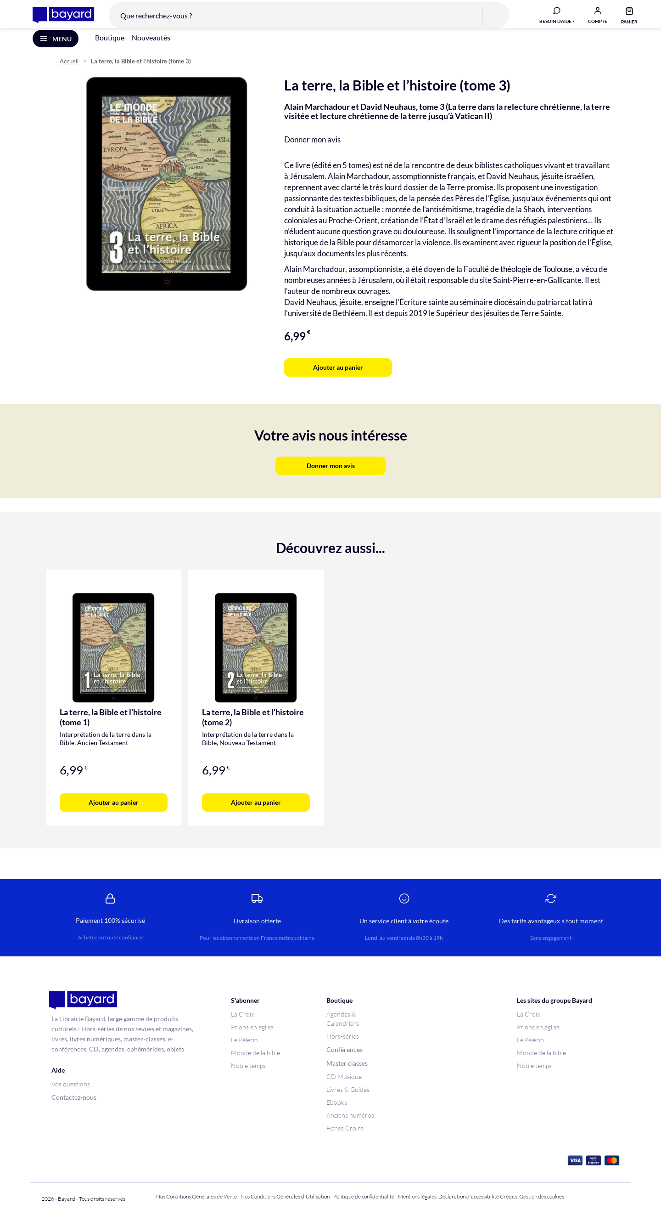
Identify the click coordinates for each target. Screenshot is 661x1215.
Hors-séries (342, 1036)
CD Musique (344, 1076)
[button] (590, 19)
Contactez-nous (73, 1097)
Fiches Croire (345, 1128)
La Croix (242, 1014)
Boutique (109, 49)
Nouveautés (151, 49)
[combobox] (302, 20)
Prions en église (252, 1027)
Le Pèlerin (244, 1040)
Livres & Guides (348, 1089)
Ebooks (336, 1102)
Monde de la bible (255, 1053)
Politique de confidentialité (363, 1196)
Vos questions (70, 1084)
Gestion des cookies (541, 1196)
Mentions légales (417, 1196)
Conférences (344, 1049)
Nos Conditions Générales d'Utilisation (286, 1196)
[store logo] (56, 20)
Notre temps (248, 1065)
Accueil (69, 74)
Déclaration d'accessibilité (468, 1196)
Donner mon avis (312, 152)
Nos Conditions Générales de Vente (196, 1196)
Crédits (508, 1196)
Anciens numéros (350, 1115)
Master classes (347, 1063)
